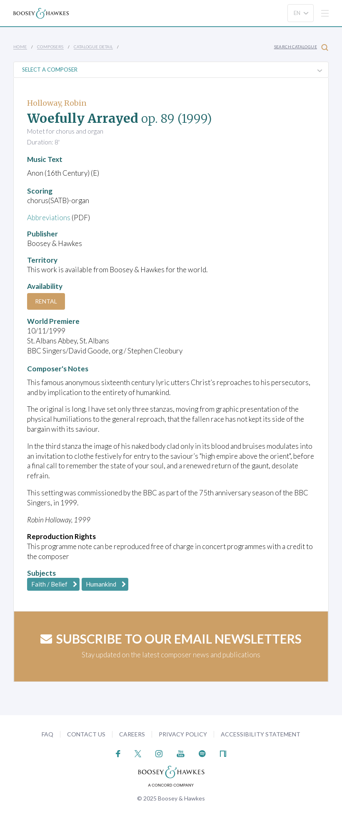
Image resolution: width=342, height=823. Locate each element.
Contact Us (86, 734)
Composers (50, 46)
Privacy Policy (183, 734)
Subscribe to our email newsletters (171, 638)
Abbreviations (48, 217)
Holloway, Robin (57, 103)
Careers (132, 734)
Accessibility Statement (260, 734)
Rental (46, 301)
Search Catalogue (301, 47)
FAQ (47, 734)
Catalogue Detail (93, 46)
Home (20, 46)
